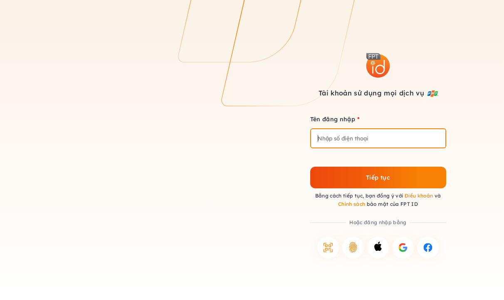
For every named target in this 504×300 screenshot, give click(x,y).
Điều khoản (419, 195)
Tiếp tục (378, 177)
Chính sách (352, 204)
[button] (328, 247)
